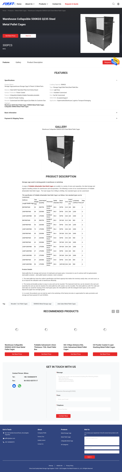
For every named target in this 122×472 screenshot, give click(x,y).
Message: (60, 372)
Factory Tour (41, 436)
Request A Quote (111, 62)
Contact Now (63, 416)
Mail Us (28, 36)
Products (11, 10)
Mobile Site (59, 465)
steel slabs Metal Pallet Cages (66, 304)
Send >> (90, 457)
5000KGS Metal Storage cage (42, 304)
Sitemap (51, 465)
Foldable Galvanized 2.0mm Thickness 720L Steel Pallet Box (45, 347)
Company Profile (42, 433)
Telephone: (60, 405)
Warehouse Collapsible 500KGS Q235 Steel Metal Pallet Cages (15, 347)
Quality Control (41, 440)
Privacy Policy (69, 465)
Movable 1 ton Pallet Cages (19, 304)
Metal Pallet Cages (21, 10)
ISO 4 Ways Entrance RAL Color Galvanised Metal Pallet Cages (75, 347)
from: (58, 395)
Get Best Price (10, 36)
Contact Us (40, 444)
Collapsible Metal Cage (67, 441)
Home (4, 10)
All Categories (64, 444)
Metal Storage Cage (66, 433)
